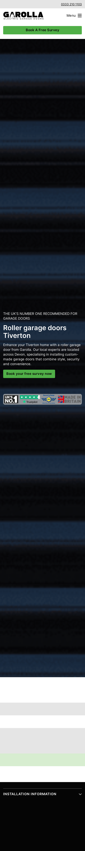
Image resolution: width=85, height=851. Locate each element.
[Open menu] (76, 15)
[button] (42, 796)
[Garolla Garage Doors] (22, 15)
